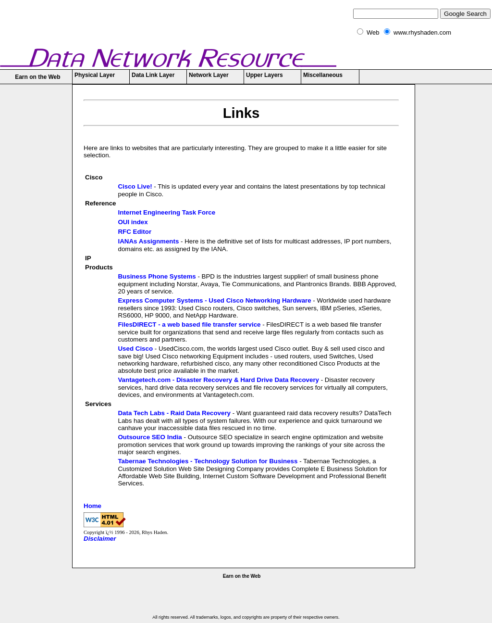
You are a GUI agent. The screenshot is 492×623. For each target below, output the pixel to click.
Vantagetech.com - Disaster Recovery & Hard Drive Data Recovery (218, 379)
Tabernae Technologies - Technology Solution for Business (207, 461)
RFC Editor (134, 231)
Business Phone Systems (157, 276)
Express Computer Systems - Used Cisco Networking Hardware (214, 300)
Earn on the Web (37, 77)
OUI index (133, 222)
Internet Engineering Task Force (166, 212)
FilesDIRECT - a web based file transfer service (189, 324)
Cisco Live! (135, 186)
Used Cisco (135, 348)
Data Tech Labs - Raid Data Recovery (174, 413)
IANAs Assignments (148, 241)
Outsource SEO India (150, 437)
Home (92, 505)
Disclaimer (100, 538)
